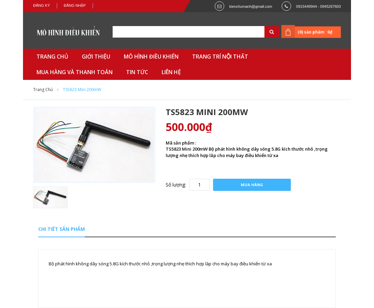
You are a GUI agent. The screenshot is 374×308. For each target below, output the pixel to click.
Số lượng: (176, 184)
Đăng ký (41, 5)
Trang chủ (43, 89)
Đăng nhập (75, 5)
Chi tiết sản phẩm (61, 229)
